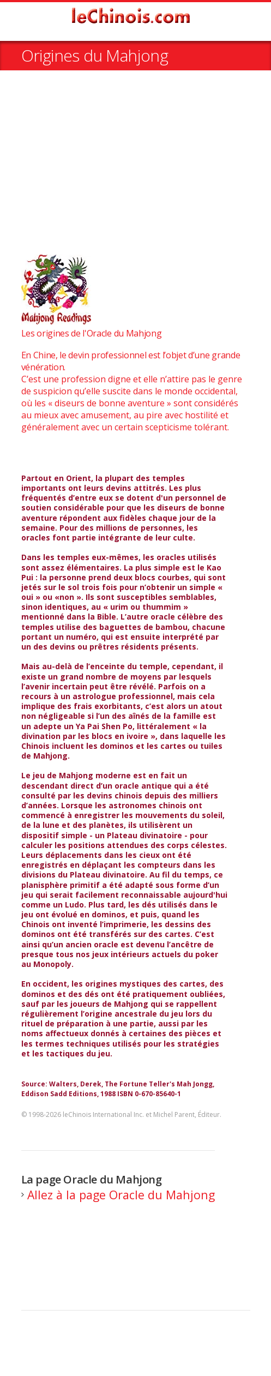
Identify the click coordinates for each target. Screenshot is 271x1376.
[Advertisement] (135, 168)
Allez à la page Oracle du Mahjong (121, 1195)
